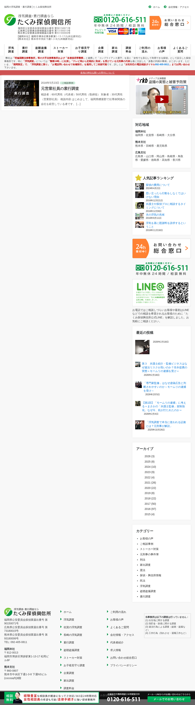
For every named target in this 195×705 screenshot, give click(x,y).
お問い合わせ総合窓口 (123, 657)
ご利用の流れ (145, 49)
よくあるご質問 (180, 49)
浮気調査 (11, 49)
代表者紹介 (117, 642)
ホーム (156, 7)
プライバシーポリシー (123, 665)
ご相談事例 (146, 543)
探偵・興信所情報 (150, 575)
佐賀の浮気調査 (73, 627)
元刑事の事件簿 (149, 554)
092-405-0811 (162, 64)
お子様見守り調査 (82, 49)
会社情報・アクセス (178, 7)
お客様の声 (161, 49)
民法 (142, 580)
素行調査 (25, 49)
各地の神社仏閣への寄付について (97, 72)
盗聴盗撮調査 (41, 49)
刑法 (142, 559)
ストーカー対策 (60, 49)
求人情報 (115, 650)
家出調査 (115, 49)
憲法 (142, 570)
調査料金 (129, 49)
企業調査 (101, 49)
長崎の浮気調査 (73, 634)
